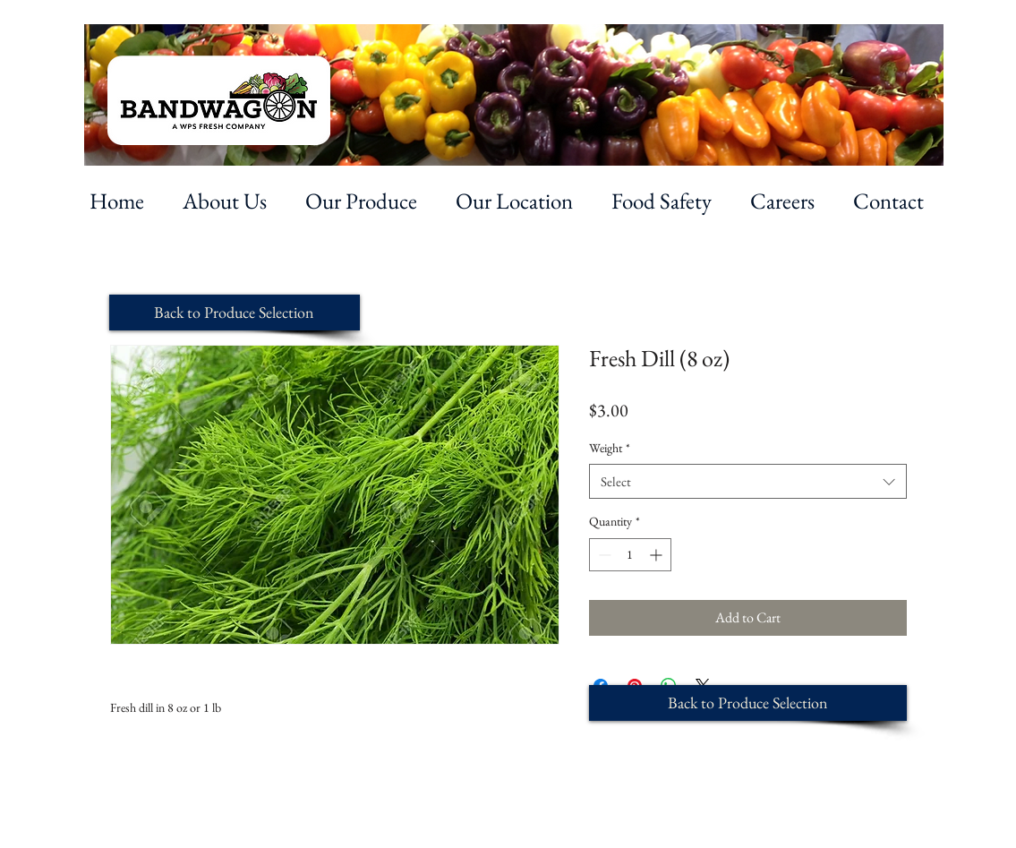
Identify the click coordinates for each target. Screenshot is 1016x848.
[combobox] (748, 481)
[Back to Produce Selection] (234, 312)
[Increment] (657, 554)
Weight (609, 448)
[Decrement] (603, 554)
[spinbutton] (630, 554)
